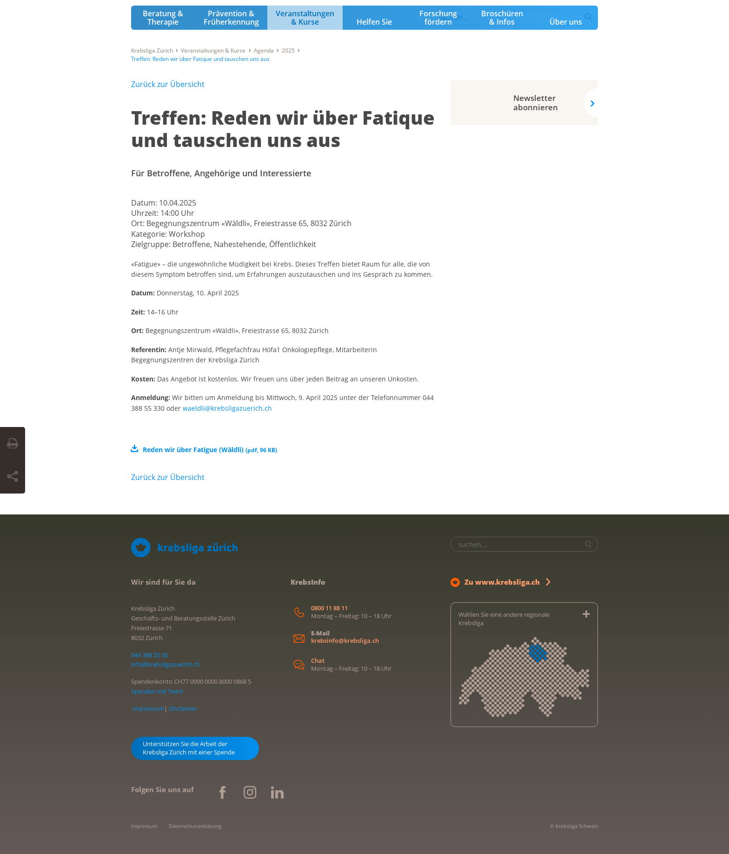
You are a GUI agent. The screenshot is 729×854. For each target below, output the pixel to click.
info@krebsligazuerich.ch (165, 664)
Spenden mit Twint (157, 691)
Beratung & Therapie (163, 17)
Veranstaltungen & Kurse (305, 17)
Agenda (264, 50)
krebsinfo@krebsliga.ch (345, 641)
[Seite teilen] (12, 476)
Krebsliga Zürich (152, 50)
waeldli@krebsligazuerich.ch (227, 408)
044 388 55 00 (149, 655)
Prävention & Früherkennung (231, 17)
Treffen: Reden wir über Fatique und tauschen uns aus (283, 129)
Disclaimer (183, 708)
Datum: (145, 203)
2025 (288, 50)
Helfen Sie (374, 22)
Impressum (148, 708)
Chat (318, 661)
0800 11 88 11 (329, 608)
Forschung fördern (438, 17)
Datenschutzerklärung (195, 825)
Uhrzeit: (145, 213)
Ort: (138, 223)
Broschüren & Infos (502, 17)
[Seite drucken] (12, 443)
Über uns (566, 22)
